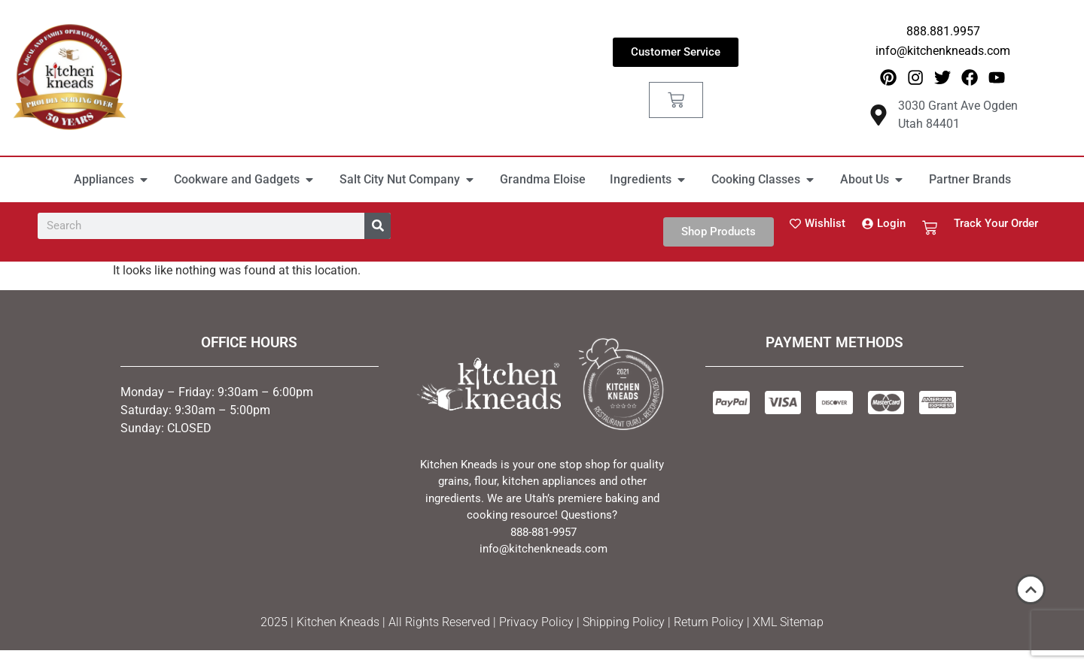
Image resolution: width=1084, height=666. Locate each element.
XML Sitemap (788, 623)
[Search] (377, 226)
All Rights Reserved (439, 623)
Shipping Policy (624, 623)
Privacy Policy (536, 623)
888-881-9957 (543, 533)
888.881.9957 (943, 31)
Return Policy (709, 623)
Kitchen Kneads (338, 623)
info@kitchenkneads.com (942, 51)
